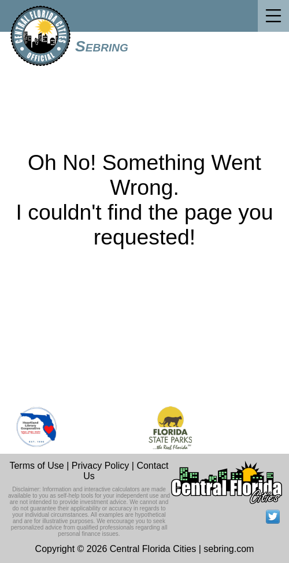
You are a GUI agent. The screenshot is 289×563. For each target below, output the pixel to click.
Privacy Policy (100, 466)
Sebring (101, 46)
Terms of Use (36, 466)
